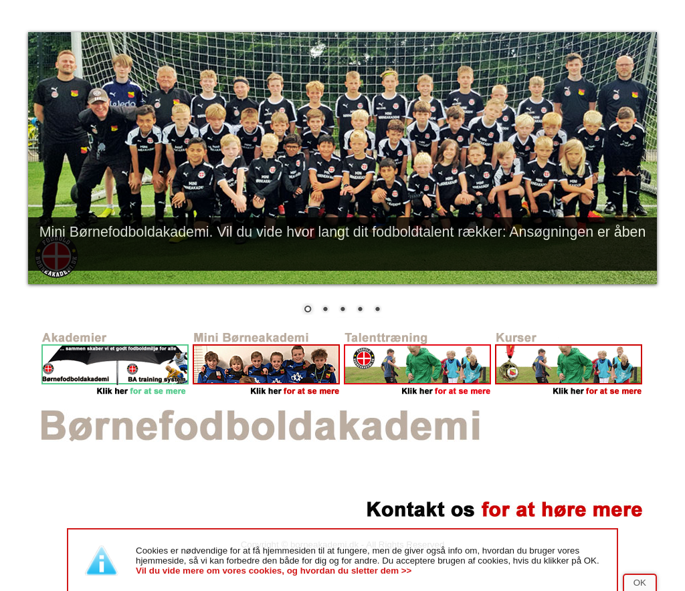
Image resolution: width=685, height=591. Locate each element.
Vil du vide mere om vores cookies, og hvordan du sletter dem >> (273, 571)
